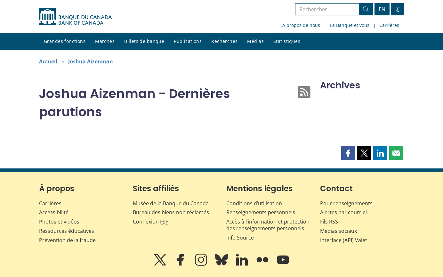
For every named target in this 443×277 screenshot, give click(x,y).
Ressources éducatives (66, 230)
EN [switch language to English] (382, 9)
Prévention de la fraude (67, 240)
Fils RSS (329, 221)
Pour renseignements (346, 203)
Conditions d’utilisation (254, 203)
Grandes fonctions (64, 41)
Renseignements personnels (260, 212)
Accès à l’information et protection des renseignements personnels (268, 225)
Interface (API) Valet (343, 240)
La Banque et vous (349, 25)
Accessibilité (53, 212)
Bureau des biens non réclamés (171, 212)
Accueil (48, 61)
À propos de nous (301, 25)
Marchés (105, 41)
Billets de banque (144, 41)
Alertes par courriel (343, 212)
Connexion (151, 221)
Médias (255, 41)
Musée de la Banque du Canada (171, 203)
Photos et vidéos (59, 221)
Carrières (389, 25)
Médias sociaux (338, 230)
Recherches (224, 41)
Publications (188, 41)
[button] (348, 153)
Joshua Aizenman (90, 61)
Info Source (240, 237)
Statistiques (286, 41)
